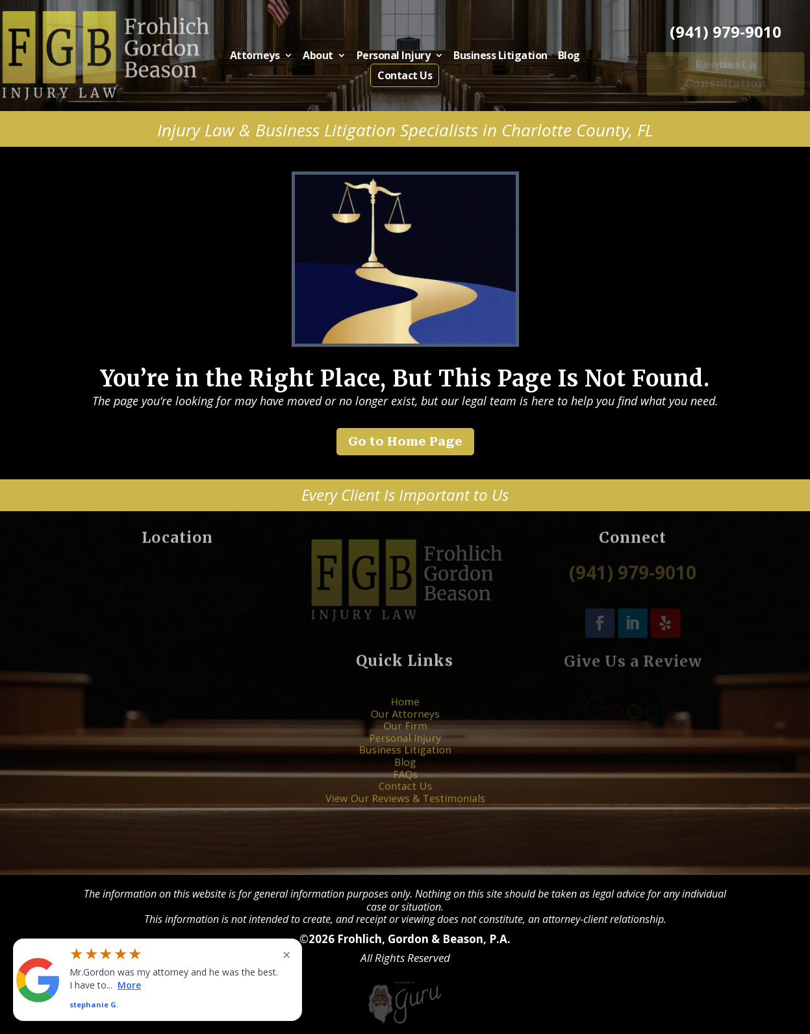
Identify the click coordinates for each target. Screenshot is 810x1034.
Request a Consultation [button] (726, 73)
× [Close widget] (287, 954)
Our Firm (404, 734)
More (129, 984)
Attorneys (268, 57)
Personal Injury (394, 57)
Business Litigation (491, 57)
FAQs (405, 765)
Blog (554, 57)
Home (405, 718)
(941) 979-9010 (725, 32)
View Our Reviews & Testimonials (405, 782)
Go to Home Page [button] (405, 441)
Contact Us (404, 74)
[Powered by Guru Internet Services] (405, 1022)
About (326, 57)
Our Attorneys (405, 726)
